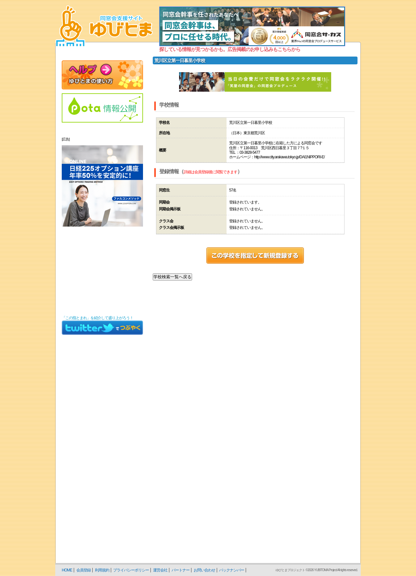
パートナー (180, 570)
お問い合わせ (204, 570)
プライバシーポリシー (131, 570)
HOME (67, 570)
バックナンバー (231, 570)
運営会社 (160, 570)
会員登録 (83, 570)
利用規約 (102, 570)
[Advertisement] (102, 271)
